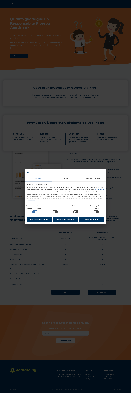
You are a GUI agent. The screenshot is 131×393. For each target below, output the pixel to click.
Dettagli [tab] (65, 178)
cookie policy (99, 189)
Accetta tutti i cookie (91, 219)
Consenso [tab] (38, 178)
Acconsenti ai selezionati (65, 219)
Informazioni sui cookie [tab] (93, 178)
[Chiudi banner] (103, 172)
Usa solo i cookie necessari (39, 219)
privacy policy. (32, 200)
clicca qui (52, 192)
